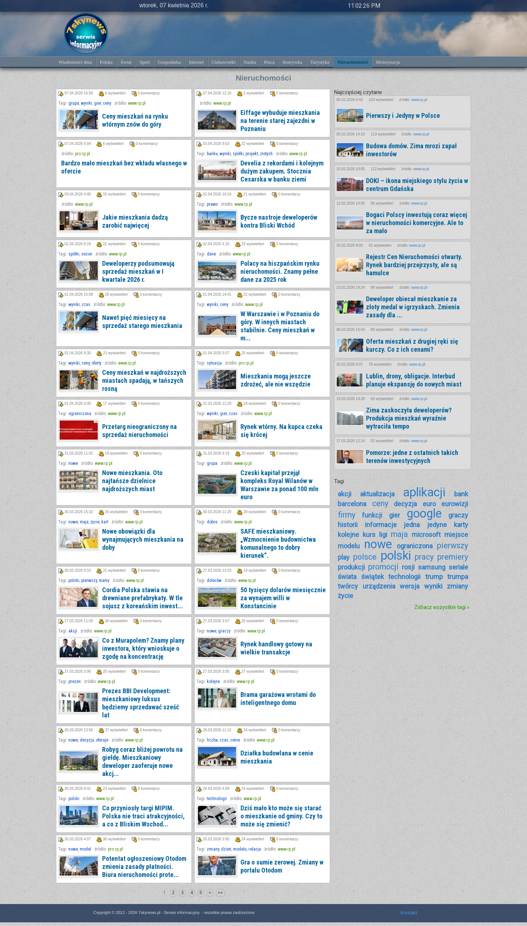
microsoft (426, 534)
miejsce (456, 534)
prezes (74, 681)
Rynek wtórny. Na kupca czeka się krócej (281, 430)
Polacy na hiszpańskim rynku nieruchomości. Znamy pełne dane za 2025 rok (279, 271)
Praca (269, 62)
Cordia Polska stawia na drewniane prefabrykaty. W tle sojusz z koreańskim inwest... (142, 598)
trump (434, 576)
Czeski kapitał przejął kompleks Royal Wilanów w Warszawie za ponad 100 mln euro (279, 485)
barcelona (352, 504)
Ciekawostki (224, 62)
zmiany (213, 849)
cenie (235, 740)
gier (97, 103)
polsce (365, 556)
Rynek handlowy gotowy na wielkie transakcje (276, 648)
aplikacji (424, 492)
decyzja (87, 740)
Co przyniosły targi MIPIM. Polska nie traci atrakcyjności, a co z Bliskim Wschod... (143, 816)
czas (86, 304)
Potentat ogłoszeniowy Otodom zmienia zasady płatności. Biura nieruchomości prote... (144, 866)
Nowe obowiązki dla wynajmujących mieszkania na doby (142, 539)
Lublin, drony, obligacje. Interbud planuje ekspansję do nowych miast (413, 380)
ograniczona (79, 413)
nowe (73, 463)
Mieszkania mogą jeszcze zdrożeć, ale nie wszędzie (275, 380)
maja (84, 521)
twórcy (348, 586)
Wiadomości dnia (75, 62)
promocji (383, 566)
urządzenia (379, 586)
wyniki (86, 103)
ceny (107, 103)
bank (461, 494)
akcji (72, 631)
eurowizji (454, 504)
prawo (212, 204)
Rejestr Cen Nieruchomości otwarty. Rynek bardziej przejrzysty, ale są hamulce (414, 265)
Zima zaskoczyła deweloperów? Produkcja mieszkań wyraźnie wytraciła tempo (409, 418)
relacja (254, 849)
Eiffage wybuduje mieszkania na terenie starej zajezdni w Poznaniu (280, 120)
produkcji (351, 567)
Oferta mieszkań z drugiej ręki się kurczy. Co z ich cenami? (412, 345)
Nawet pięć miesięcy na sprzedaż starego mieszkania (142, 321)
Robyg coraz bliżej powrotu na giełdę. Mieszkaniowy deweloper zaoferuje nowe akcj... (142, 761)
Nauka (250, 62)
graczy (224, 631)
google (424, 513)
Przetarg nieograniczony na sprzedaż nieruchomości (139, 430)
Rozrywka (292, 62)
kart (104, 521)
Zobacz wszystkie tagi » (442, 607)
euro (429, 504)
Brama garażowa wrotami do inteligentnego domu (278, 698)
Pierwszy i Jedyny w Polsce (403, 115)
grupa (73, 103)
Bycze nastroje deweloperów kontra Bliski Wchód (278, 221)
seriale (458, 567)
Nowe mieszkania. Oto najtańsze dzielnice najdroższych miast (132, 481)
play (344, 557)
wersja (409, 586)
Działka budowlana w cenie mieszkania (276, 757)
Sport (144, 62)
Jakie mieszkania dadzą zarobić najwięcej (135, 221)
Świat (126, 62)
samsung (431, 567)
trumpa (457, 576)
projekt (252, 153)
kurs (369, 534)
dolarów (214, 580)
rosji (408, 567)
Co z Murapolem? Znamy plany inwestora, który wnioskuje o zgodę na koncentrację (143, 648)
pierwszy (89, 580)
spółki (238, 153)
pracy (424, 556)
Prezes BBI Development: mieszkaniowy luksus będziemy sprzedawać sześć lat (140, 703)
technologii (217, 798)
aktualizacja (377, 494)
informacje (381, 525)
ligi (383, 534)
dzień (226, 849)
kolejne (213, 681)
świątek (372, 576)
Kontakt (409, 912)
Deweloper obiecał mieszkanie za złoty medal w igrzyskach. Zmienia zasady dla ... (413, 307)
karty (461, 525)
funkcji (372, 515)
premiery (452, 556)
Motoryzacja (388, 62)
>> (220, 892)
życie (95, 521)
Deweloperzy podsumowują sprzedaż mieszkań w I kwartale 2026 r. (138, 271)
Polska (106, 62)
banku (212, 153)
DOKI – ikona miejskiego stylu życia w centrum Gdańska (417, 185)
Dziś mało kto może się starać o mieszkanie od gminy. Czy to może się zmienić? (281, 816)
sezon (86, 254)
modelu (240, 849)
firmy (346, 514)
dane (211, 254)
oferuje (102, 740)
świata (347, 576)
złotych (266, 153)
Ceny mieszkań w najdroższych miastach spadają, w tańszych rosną (144, 380)
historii (348, 525)
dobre (212, 521)
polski (73, 580)
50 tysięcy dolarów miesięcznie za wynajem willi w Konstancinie (283, 598)
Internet (196, 62)
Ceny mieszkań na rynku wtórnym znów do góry (135, 120)
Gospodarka (169, 62)
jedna (412, 525)
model (85, 849)
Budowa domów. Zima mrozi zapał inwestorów (411, 150)
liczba (212, 740)
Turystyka (319, 62)
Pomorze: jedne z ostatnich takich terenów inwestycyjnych (412, 456)
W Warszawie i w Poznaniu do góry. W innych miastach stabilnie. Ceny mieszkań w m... (279, 326)
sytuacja (214, 363)
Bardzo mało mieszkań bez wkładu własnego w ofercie (124, 167)
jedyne (437, 525)
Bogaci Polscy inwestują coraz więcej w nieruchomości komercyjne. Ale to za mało (416, 223)
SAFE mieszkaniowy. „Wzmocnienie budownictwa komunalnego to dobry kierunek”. (278, 543)
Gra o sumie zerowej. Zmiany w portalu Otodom (282, 866)
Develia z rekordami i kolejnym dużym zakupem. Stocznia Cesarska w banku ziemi (282, 171)
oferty (96, 363)
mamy (104, 580)
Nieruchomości (352, 62)
